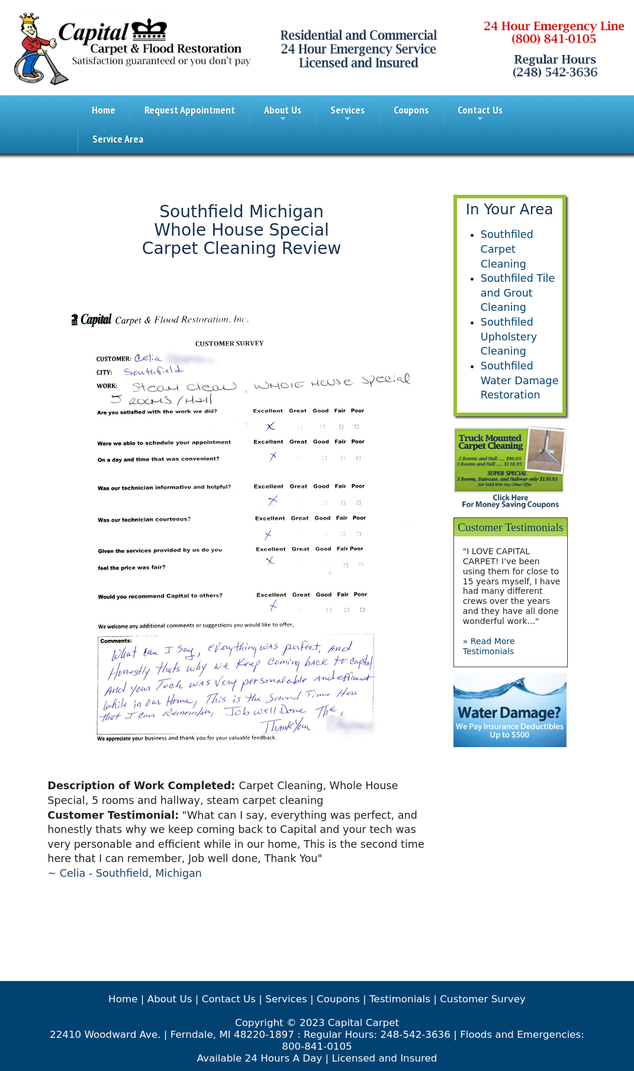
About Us (282, 113)
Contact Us (480, 113)
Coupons (411, 110)
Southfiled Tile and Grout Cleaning (518, 292)
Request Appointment (189, 110)
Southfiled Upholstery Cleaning (509, 336)
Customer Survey (483, 999)
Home (103, 110)
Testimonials (399, 999)
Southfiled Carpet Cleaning (507, 249)
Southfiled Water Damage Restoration (520, 380)
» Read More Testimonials (489, 646)
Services (347, 113)
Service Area (117, 139)
